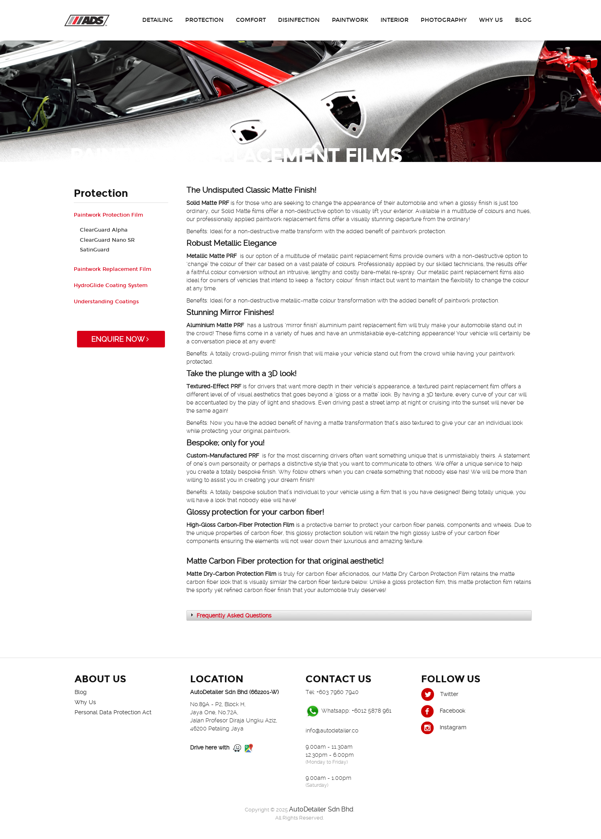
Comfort (251, 20)
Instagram (443, 727)
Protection (204, 20)
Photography (444, 20)
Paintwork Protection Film (108, 215)
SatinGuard (94, 250)
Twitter (439, 694)
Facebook (443, 710)
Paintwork (350, 20)
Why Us (491, 20)
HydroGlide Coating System (111, 285)
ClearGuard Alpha (104, 230)
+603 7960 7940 (338, 692)
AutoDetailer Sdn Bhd (321, 809)
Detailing (157, 20)
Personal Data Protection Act (113, 712)
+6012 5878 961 (371, 710)
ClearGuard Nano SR (107, 240)
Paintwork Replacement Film (112, 269)
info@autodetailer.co (332, 730)
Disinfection (299, 20)
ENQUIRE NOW (121, 339)
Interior (395, 20)
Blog (523, 20)
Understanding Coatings (106, 301)
